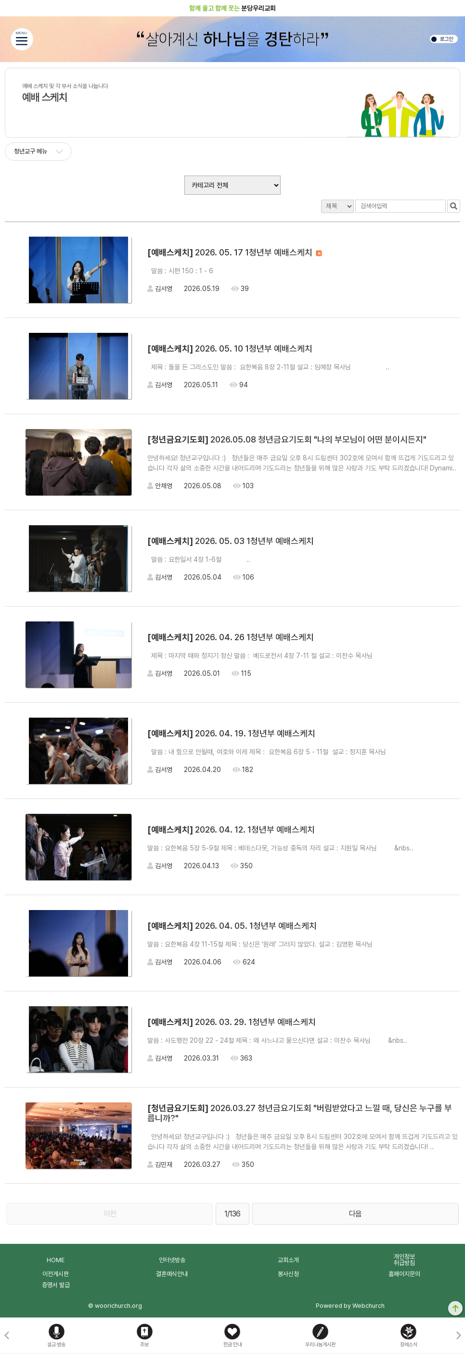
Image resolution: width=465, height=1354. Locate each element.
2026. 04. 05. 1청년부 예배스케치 (232, 926)
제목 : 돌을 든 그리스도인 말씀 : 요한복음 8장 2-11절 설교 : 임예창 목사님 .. (268, 367)
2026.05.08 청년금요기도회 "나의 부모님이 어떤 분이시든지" (286, 439)
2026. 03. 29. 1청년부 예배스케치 (231, 1022)
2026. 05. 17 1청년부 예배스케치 (234, 252)
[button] (458, 1335)
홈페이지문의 (404, 1274)
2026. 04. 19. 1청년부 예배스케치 (231, 733)
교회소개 (288, 1260)
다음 (355, 1213)
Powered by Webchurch (350, 1305)
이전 (109, 1213)
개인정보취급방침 (404, 1259)
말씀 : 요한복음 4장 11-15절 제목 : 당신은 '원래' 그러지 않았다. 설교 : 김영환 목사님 (300, 944)
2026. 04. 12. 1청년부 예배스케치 (231, 829)
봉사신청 (288, 1274)
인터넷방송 (172, 1260)
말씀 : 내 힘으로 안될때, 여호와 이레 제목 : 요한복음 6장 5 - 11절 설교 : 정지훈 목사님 (303, 752)
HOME (56, 1260)
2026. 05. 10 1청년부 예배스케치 (229, 348)
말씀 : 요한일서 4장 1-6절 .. (198, 559)
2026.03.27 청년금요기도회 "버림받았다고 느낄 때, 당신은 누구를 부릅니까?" (299, 1113)
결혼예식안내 (172, 1274)
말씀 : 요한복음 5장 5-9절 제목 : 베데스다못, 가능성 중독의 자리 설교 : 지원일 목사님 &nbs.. (280, 848)
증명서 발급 (56, 1285)
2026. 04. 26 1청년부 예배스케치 (230, 637)
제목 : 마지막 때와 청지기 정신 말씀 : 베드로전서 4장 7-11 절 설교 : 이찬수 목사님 (294, 655)
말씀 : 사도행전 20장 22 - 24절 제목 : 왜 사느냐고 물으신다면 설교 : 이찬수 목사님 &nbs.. (277, 1040)
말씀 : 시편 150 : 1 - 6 (226, 271)
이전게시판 (55, 1274)
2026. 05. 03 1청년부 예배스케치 (230, 541)
